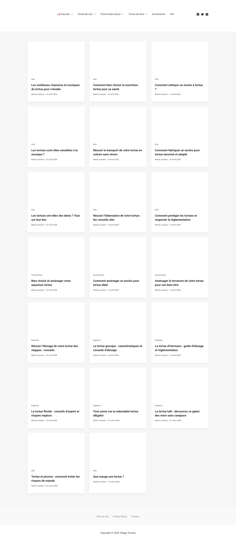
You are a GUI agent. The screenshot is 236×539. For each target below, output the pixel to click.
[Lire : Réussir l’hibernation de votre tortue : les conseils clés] (118, 187)
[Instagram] (207, 14)
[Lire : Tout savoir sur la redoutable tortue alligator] (118, 382)
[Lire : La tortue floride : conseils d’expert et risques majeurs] (56, 382)
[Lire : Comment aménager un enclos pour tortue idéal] (118, 252)
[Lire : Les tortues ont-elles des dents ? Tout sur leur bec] (56, 187)
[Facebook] (198, 14)
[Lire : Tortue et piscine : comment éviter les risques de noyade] (56, 447)
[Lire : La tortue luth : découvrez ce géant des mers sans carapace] (179, 382)
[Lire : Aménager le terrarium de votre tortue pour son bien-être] (179, 252)
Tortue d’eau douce (112, 14)
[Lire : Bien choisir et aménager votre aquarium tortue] (56, 252)
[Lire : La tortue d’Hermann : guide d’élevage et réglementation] (179, 317)
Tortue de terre (138, 14)
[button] (71, 14)
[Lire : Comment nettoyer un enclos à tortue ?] (179, 57)
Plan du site (104, 514)
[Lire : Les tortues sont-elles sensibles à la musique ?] (56, 122)
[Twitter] (202, 14)
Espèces (35, 339)
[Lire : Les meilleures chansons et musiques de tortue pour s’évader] (56, 57)
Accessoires (158, 14)
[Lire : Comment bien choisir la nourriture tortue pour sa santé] (118, 57)
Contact (134, 514)
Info (172, 14)
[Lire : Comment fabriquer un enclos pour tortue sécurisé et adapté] (179, 122)
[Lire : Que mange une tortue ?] (118, 447)
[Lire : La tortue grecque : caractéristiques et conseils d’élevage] (118, 317)
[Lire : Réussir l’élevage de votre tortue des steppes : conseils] (56, 317)
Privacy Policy (120, 514)
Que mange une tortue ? (109, 475)
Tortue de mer (86, 14)
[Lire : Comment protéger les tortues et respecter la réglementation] (179, 187)
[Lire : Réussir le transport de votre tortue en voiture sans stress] (118, 122)
